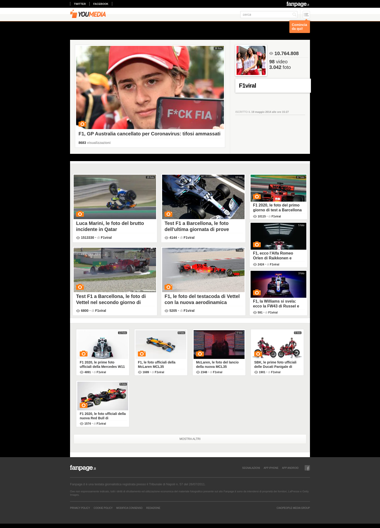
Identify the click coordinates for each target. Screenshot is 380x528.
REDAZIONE (153, 508)
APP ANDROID (290, 468)
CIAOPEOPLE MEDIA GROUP (293, 508)
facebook (100, 3)
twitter (80, 3)
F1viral (106, 237)
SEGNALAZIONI (251, 468)
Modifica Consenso (129, 508)
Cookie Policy (103, 508)
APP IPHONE (271, 468)
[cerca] (269, 14)
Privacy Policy (80, 508)
